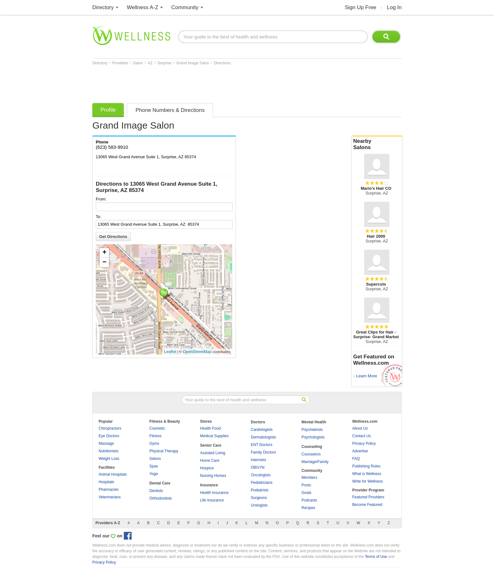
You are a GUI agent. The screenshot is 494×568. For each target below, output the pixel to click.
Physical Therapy (163, 451)
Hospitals (106, 482)
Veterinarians (110, 497)
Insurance (209, 485)
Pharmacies (108, 489)
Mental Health (314, 422)
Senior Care (210, 445)
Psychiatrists (312, 429)
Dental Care (159, 483)
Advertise (360, 451)
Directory (103, 7)
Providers (120, 63)
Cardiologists (262, 429)
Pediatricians (262, 482)
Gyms (154, 443)
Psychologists (313, 437)
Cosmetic (157, 428)
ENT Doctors (261, 445)
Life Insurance (212, 500)
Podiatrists (259, 490)
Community (184, 7)
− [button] (104, 262)
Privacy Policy (364, 443)
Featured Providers (368, 497)
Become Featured (367, 504)
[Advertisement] (207, 82)
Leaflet (170, 351)
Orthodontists (160, 498)
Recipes (308, 508)
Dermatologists (263, 437)
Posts (306, 485)
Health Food (210, 428)
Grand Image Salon (193, 63)
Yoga (153, 474)
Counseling (312, 446)
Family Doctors (263, 452)
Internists (258, 460)
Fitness (155, 436)
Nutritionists (108, 451)
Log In (394, 7)
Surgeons (259, 498)
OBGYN (257, 467)
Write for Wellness (367, 481)
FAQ (356, 458)
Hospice (207, 468)
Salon (138, 63)
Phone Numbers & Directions (169, 110)
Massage (106, 443)
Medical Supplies (214, 436)
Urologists (259, 505)
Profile (108, 110)
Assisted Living (212, 453)
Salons (155, 458)
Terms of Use (376, 556)
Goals (306, 492)
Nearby (376, 144)
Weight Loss (109, 458)
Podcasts (309, 500)
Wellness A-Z (142, 7)
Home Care (209, 460)
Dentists (156, 491)
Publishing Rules (366, 466)
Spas (153, 466)
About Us (360, 428)
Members (309, 477)
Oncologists (261, 475)
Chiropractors (110, 428)
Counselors (311, 454)
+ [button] (104, 253)
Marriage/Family (315, 462)
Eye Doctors (109, 436)
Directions (222, 63)
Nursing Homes (213, 475)
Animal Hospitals (113, 474)
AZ (151, 63)
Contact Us (361, 436)
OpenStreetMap (197, 351)
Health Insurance (214, 492)
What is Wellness (366, 474)
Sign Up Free (360, 7)
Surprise (164, 63)
